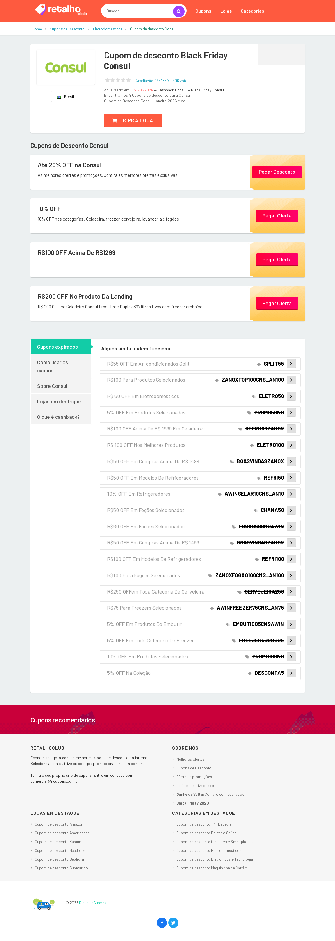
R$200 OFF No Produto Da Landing (86, 296)
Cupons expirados (57, 346)
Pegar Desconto (277, 171)
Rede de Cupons (92, 902)
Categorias (252, 10)
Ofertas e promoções (194, 776)
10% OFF (49, 208)
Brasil (65, 96)
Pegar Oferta (277, 215)
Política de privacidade (195, 785)
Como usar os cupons (52, 366)
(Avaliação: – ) (163, 80)
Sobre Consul (52, 385)
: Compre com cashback (210, 794)
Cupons (203, 10)
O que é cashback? (58, 416)
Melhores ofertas (190, 759)
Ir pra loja (134, 120)
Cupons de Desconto (193, 767)
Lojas (226, 10)
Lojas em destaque (59, 401)
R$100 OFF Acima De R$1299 (77, 252)
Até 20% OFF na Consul (70, 164)
